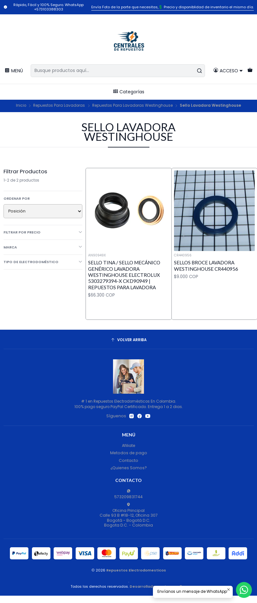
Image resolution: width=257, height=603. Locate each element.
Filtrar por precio (43, 232)
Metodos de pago (128, 453)
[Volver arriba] (129, 340)
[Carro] (249, 70)
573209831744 (128, 494)
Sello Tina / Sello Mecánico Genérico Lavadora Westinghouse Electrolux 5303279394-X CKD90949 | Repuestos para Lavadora (124, 275)
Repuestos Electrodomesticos (136, 570)
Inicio (21, 106)
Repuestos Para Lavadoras (59, 106)
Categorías (128, 92)
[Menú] (14, 70)
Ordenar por (17, 198)
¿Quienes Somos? (128, 467)
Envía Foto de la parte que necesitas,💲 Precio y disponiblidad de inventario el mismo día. (172, 7)
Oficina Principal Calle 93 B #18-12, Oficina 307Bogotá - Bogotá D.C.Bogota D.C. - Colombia (129, 515)
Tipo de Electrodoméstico (43, 261)
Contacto (128, 460)
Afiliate (128, 445)
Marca (43, 247)
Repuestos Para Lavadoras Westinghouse (132, 106)
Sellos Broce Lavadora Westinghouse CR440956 (206, 265)
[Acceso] (228, 70)
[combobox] (118, 70)
